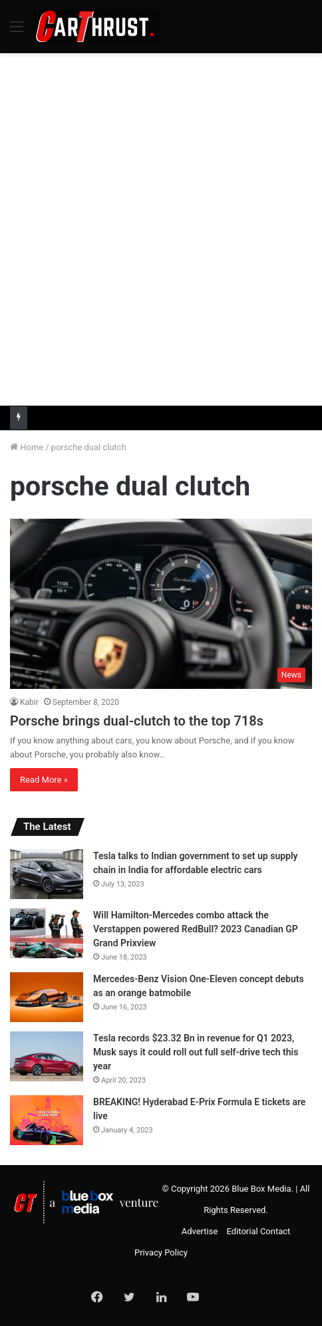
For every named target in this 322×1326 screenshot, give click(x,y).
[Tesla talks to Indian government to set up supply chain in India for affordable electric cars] (46, 874)
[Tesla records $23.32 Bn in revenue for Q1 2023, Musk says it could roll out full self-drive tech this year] (46, 1056)
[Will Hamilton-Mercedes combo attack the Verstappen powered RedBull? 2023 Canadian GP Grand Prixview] (46, 933)
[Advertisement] (161, 227)
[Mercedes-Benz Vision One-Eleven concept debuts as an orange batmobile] (46, 997)
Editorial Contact (259, 1231)
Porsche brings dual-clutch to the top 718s (136, 721)
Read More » (44, 780)
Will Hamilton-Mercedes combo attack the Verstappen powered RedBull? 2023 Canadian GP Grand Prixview (195, 929)
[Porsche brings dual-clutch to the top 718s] (161, 604)
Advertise (200, 1231)
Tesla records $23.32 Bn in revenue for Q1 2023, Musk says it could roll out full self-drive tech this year (195, 1052)
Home (26, 447)
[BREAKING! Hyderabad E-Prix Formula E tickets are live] (46, 1120)
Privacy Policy (161, 1253)
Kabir (29, 702)
